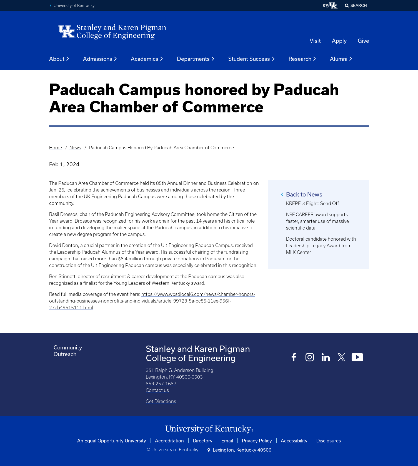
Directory (202, 440)
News (75, 147)
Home (55, 147)
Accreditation (169, 440)
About (59, 59)
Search (359, 5)
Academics (147, 59)
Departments (196, 59)
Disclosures (328, 440)
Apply (339, 40)
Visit (315, 40)
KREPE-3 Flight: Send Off (312, 203)
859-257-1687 (161, 383)
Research (303, 59)
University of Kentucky (74, 5)
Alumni (341, 59)
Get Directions (161, 401)
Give (363, 40)
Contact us (157, 390)
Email (227, 440)
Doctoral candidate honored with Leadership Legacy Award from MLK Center (321, 245)
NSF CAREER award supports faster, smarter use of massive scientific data (317, 221)
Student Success (251, 59)
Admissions (100, 59)
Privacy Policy (257, 440)
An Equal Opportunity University (111, 440)
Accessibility (294, 440)
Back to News (304, 194)
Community (68, 347)
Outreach (65, 354)
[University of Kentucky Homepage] (209, 429)
